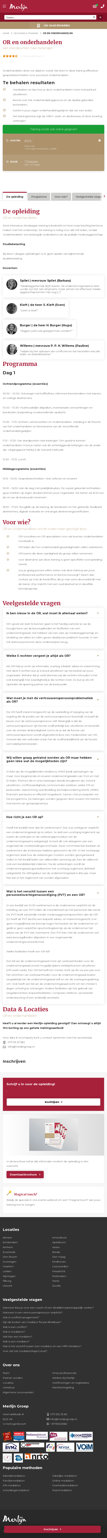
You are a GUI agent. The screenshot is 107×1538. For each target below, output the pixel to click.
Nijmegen (9, 1276)
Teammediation (62, 1490)
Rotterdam (59, 1276)
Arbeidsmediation (14, 1475)
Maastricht (58, 1271)
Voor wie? (61, 196)
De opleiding (14, 196)
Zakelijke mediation (64, 1475)
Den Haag (58, 1256)
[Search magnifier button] (94, 17)
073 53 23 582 (16, 1042)
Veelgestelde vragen (89, 196)
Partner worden (13, 1377)
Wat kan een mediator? (17, 1336)
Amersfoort (59, 1237)
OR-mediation (12, 1485)
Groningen (9, 1261)
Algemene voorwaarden (18, 1392)
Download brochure (23, 1174)
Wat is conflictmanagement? (21, 1317)
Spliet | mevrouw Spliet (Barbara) (45, 280)
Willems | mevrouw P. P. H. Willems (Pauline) (54, 345)
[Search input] (48, 17)
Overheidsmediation (65, 1485)
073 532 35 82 (58, 1414)
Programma (38, 196)
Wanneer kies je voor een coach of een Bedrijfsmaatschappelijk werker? (48, 1307)
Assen (56, 1247)
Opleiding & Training (26, 33)
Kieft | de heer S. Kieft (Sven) (42, 305)
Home (6, 33)
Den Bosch (10, 1256)
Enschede (9, 1252)
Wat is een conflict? (15, 1327)
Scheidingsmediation (16, 1490)
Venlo (55, 1280)
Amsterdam (10, 1242)
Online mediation (63, 1480)
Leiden (7, 1271)
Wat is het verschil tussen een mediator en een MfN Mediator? (42, 1346)
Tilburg (7, 1280)
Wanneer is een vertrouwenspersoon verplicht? (33, 1312)
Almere (7, 1237)
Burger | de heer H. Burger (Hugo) (46, 325)
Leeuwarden (60, 1266)
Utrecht (7, 1285)
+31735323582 (58, 1423)
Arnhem (8, 1247)
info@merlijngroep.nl (21, 1046)
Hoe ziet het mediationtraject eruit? (25, 1351)
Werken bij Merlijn (63, 1377)
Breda (56, 1252)
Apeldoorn (59, 1242)
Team (6, 1373)
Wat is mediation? (14, 1331)
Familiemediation (14, 1480)
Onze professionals (64, 1373)
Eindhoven (59, 1261)
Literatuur (9, 1387)
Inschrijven (51, 1529)
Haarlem (8, 1266)
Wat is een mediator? (16, 1341)
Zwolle (56, 1285)
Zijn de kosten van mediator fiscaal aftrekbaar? (32, 1322)
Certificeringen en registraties (70, 1382)
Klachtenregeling (63, 1387)
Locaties (8, 1382)
